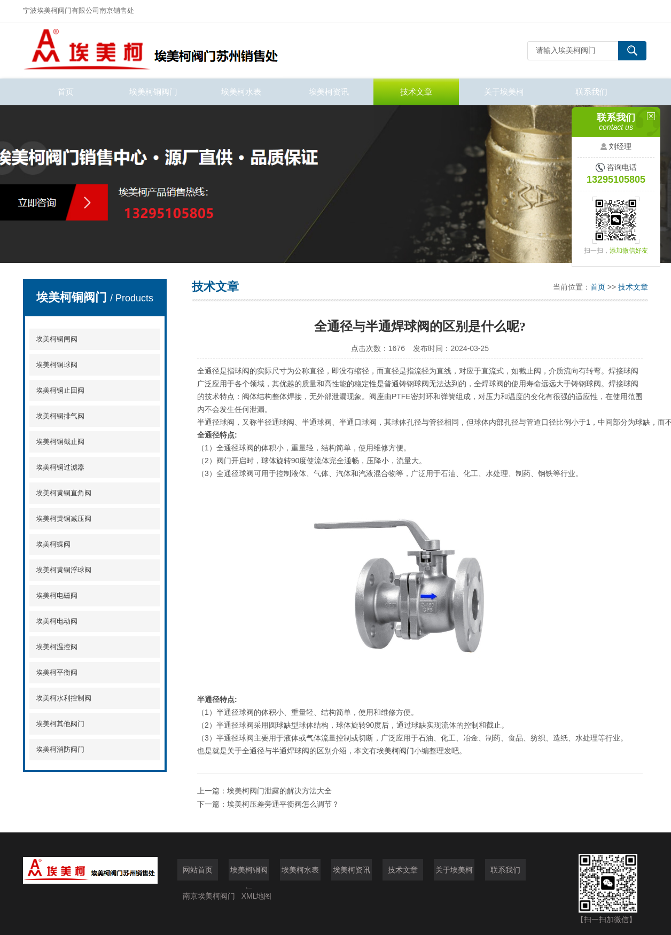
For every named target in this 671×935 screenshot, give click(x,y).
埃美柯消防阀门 (60, 749)
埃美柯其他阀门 (60, 724)
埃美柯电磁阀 (56, 595)
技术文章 (416, 91)
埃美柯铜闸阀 (56, 339)
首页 (66, 91)
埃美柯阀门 (395, 750)
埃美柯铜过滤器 (60, 467)
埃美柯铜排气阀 (60, 416)
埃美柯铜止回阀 (60, 390)
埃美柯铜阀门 (153, 91)
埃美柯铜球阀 (56, 365)
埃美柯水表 (241, 91)
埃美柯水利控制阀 (63, 698)
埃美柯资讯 (329, 91)
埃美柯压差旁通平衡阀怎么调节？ (283, 804)
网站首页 (198, 870)
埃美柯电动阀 (56, 621)
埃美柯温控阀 (56, 647)
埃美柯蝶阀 (53, 544)
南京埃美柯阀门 (209, 896)
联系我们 (591, 91)
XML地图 (256, 896)
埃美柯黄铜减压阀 (63, 519)
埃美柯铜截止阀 (60, 442)
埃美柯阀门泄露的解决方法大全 (279, 790)
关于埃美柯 (504, 91)
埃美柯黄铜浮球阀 (63, 570)
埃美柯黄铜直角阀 (63, 493)
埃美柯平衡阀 (56, 672)
